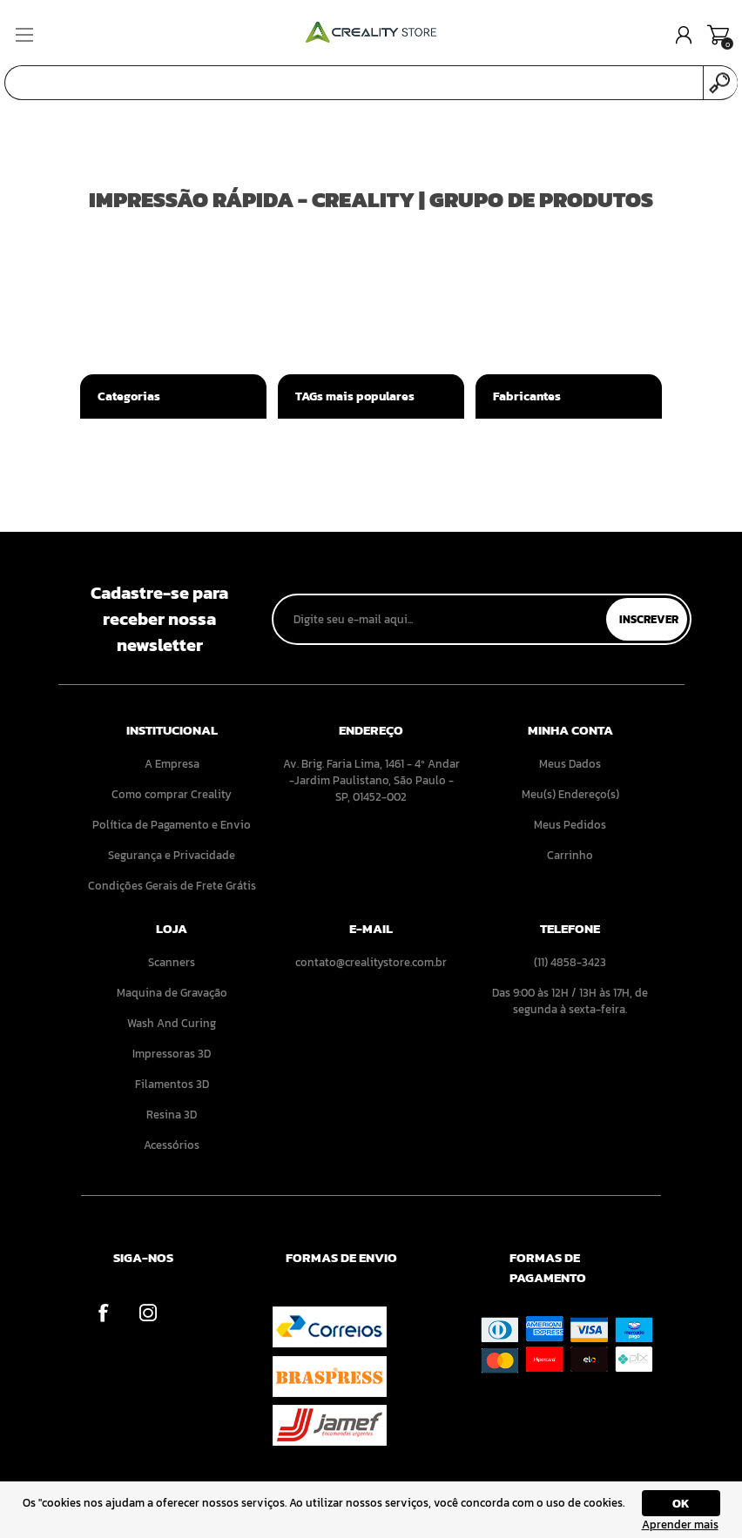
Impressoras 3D (171, 1053)
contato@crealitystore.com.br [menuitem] (371, 962)
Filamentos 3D (172, 1084)
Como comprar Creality (171, 794)
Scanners (171, 962)
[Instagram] (147, 1312)
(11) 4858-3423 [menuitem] (570, 962)
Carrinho (718, 35)
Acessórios (171, 1145)
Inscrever (648, 619)
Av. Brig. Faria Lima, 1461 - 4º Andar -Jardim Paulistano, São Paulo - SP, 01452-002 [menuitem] (371, 780)
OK (681, 1503)
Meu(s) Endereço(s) (570, 794)
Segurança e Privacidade (171, 855)
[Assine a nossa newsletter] (440, 619)
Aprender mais (680, 1524)
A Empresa (172, 764)
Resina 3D (171, 1114)
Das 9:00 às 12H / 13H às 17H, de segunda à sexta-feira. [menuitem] (570, 1000)
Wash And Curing (171, 1023)
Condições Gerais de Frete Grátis (172, 885)
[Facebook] (103, 1312)
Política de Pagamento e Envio (171, 824)
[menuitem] (172, 764)
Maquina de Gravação (172, 992)
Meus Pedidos (570, 824)
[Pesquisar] (353, 82)
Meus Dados (570, 764)
